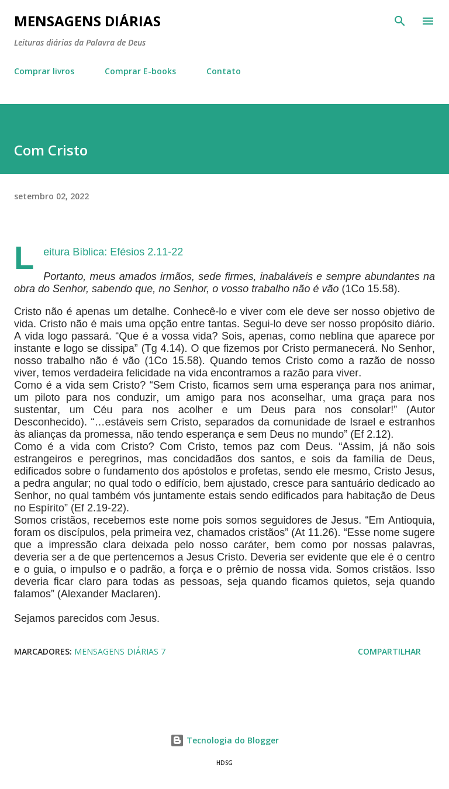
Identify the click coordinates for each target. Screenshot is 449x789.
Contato (223, 71)
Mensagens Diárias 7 (119, 651)
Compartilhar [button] (389, 651)
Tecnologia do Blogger (224, 740)
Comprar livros (44, 71)
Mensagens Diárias (87, 20)
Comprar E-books (140, 71)
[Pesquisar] (400, 21)
